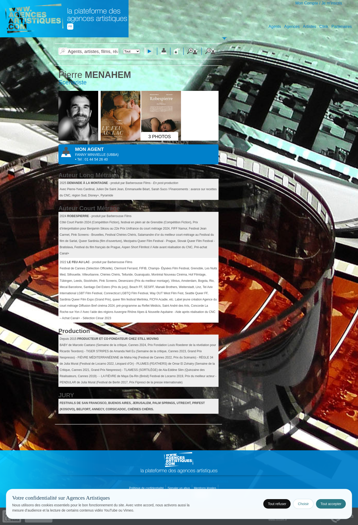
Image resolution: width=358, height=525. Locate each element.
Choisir (303, 504)
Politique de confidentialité (147, 488)
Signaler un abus (179, 488)
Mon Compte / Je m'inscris (318, 3)
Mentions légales (205, 488)
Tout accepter (330, 504)
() (112, 155)
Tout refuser (277, 504)
